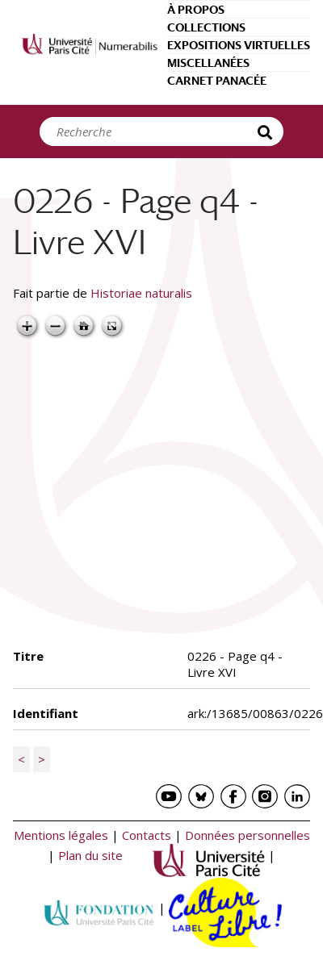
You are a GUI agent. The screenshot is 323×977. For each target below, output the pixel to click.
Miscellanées (208, 62)
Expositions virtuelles (238, 45)
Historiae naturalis (141, 293)
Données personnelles (247, 835)
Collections (206, 27)
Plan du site (90, 855)
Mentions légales (61, 835)
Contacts (146, 835)
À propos (195, 9)
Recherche (267, 131)
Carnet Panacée (216, 80)
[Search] (153, 131)
